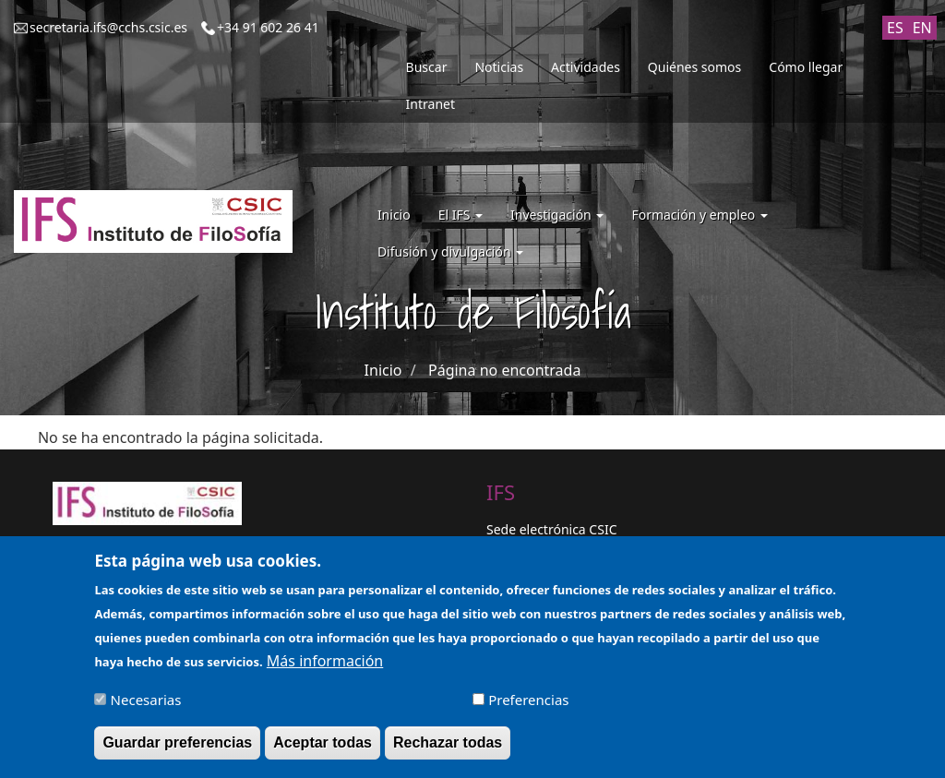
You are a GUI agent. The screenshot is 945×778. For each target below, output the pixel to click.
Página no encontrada (504, 370)
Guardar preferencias (177, 749)
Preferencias (528, 706)
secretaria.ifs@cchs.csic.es (108, 27)
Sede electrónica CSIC (551, 529)
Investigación (557, 214)
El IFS (460, 214)
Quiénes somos (694, 67)
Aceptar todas (322, 749)
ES (895, 28)
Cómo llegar (806, 67)
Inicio (394, 214)
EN (922, 28)
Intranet (430, 104)
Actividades (585, 67)
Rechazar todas (447, 749)
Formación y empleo (699, 214)
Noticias (498, 67)
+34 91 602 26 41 (268, 27)
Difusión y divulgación (450, 251)
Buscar (427, 67)
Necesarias (146, 706)
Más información (325, 667)
